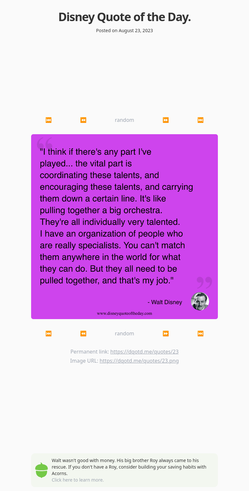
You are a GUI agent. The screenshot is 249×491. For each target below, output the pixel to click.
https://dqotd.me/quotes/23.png (139, 360)
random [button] (124, 119)
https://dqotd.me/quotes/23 (144, 351)
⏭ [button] (200, 119)
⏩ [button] (165, 119)
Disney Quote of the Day (123, 17)
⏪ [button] (83, 119)
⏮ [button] (48, 119)
